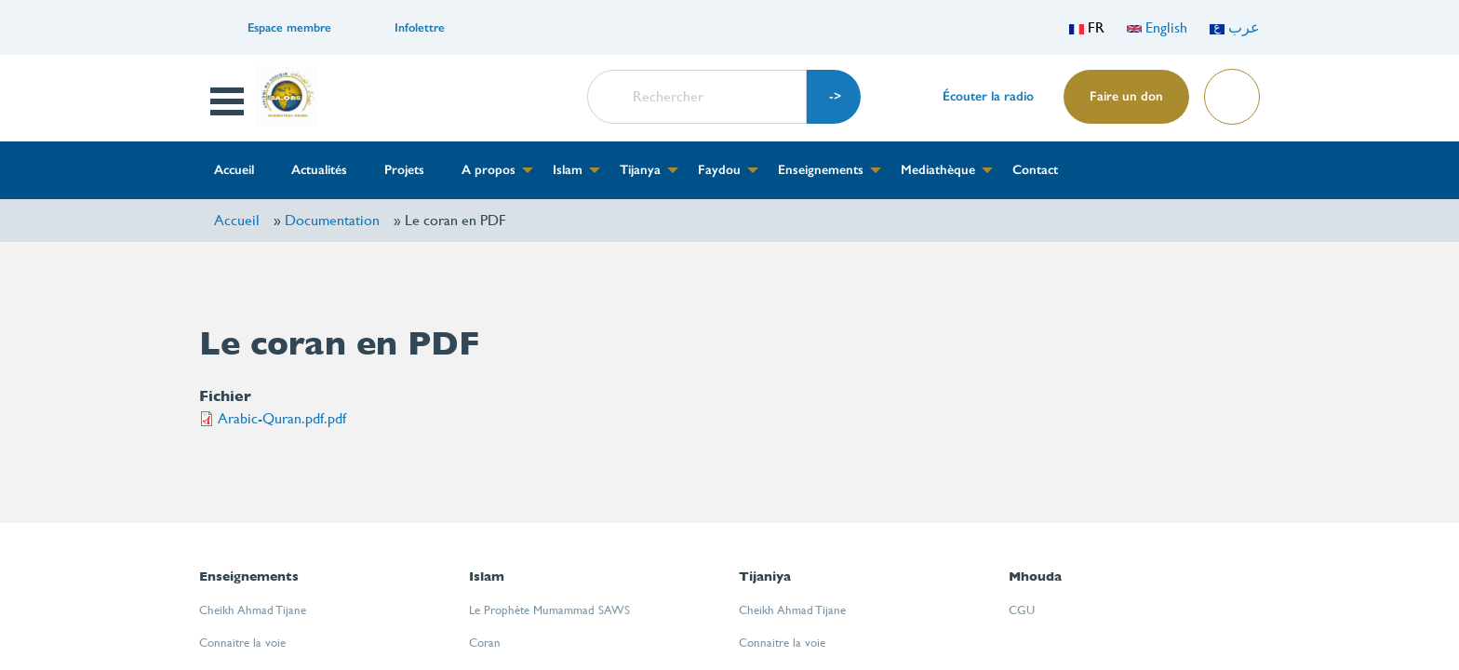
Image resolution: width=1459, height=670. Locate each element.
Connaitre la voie (242, 643)
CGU (1022, 610)
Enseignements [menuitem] (820, 170)
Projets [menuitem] (404, 170)
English (1157, 27)
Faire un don (1126, 96)
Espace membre (289, 27)
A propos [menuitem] (488, 170)
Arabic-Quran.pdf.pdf (282, 418)
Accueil (237, 220)
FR (1086, 27)
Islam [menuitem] (567, 170)
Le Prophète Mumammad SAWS (549, 610)
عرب (1235, 27)
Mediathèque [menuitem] (938, 170)
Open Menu (229, 101)
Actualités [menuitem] (319, 170)
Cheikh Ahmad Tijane (252, 610)
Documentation (332, 220)
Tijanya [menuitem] (640, 170)
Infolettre (420, 27)
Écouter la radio (988, 96)
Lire (1231, 91)
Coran (485, 643)
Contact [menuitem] (1035, 170)
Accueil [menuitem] (234, 170)
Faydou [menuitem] (719, 170)
